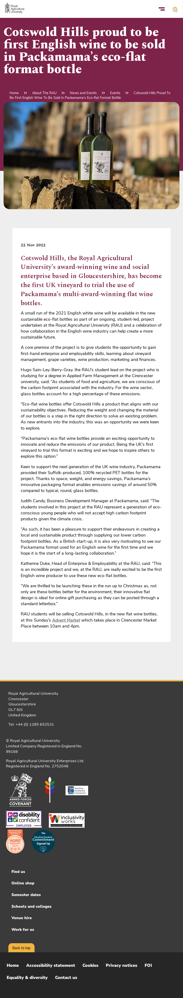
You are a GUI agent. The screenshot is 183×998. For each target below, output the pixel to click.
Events (115, 93)
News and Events (83, 93)
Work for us (22, 929)
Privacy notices (121, 965)
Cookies (90, 965)
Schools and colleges (31, 906)
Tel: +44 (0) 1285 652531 (31, 724)
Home (14, 93)
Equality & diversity (27, 977)
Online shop (22, 883)
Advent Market (66, 620)
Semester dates (26, 894)
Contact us (66, 977)
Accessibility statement (50, 965)
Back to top (21, 948)
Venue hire (21, 918)
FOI (148, 965)
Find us (18, 871)
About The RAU (44, 93)
